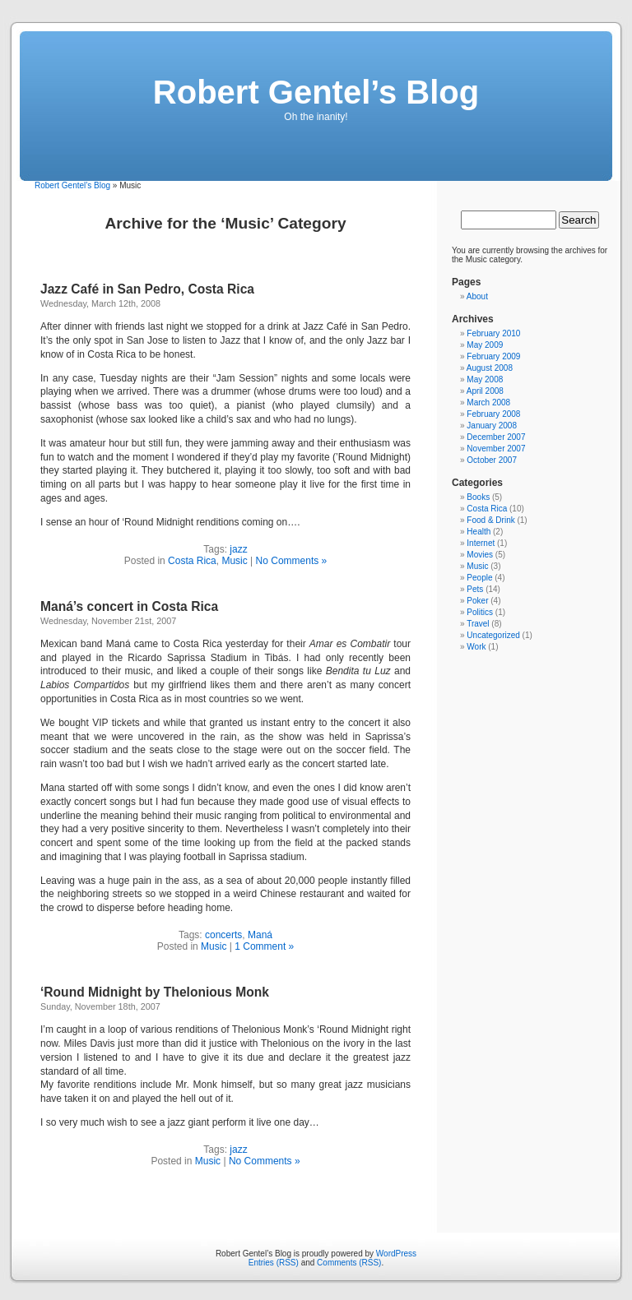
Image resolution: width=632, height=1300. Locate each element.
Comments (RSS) (349, 1262)
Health (478, 531)
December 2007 (496, 437)
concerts (223, 935)
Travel (478, 623)
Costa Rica (192, 561)
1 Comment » (264, 946)
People (479, 577)
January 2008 (492, 425)
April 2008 (485, 391)
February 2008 (493, 414)
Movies (480, 554)
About (477, 296)
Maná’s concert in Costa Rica (129, 606)
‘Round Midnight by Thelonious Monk (154, 992)
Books (478, 497)
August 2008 (490, 367)
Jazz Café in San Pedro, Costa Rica (147, 289)
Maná (260, 935)
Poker (477, 600)
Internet (481, 543)
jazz (238, 549)
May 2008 (485, 379)
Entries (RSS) (274, 1262)
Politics (480, 612)
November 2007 (496, 448)
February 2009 (493, 356)
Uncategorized (493, 635)
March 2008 (488, 402)
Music (234, 561)
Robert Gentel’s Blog (316, 92)
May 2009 (485, 344)
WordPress (396, 1253)
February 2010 (493, 333)
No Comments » (292, 561)
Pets (475, 589)
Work (476, 646)
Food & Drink (490, 520)
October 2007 (492, 460)
